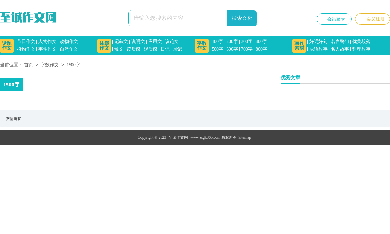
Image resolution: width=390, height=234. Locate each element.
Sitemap (244, 137)
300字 (247, 41)
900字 (217, 57)
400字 (261, 41)
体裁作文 (104, 46)
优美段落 (361, 41)
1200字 (250, 57)
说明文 (138, 41)
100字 (217, 41)
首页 (28, 65)
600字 (232, 49)
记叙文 (121, 41)
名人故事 (340, 49)
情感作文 (26, 57)
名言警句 (340, 41)
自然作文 (69, 49)
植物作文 (26, 49)
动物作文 (69, 41)
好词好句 (318, 41)
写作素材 (299, 46)
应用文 (155, 41)
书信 (119, 57)
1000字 (233, 57)
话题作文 (7, 46)
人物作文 (47, 41)
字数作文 (202, 46)
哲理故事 (361, 49)
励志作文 (47, 57)
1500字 (267, 57)
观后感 (150, 49)
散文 (119, 49)
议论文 (172, 41)
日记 (165, 49)
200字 (232, 41)
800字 (261, 49)
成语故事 (318, 49)
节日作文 (26, 41)
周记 (177, 49)
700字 (247, 49)
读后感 (133, 49)
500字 (217, 49)
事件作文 (47, 49)
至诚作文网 (178, 137)
